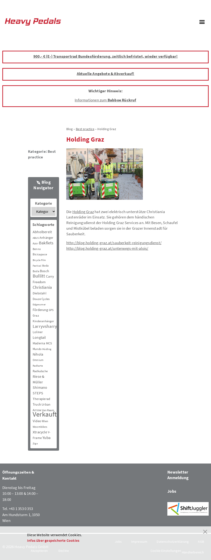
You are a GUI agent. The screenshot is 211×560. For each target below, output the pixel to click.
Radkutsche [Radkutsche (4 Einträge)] (40, 371)
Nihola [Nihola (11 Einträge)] (38, 354)
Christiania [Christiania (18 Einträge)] (42, 287)
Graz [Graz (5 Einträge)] (36, 315)
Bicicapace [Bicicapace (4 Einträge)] (40, 254)
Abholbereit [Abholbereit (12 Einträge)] (42, 231)
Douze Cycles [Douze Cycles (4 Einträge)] (41, 299)
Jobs (171, 491)
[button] (201, 21)
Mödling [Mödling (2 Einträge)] (46, 349)
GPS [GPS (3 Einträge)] (51, 310)
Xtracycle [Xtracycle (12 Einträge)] (40, 432)
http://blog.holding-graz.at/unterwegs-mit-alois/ (107, 248)
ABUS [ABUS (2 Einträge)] (36, 237)
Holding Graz (83, 211)
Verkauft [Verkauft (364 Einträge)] (45, 414)
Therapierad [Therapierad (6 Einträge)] (41, 399)
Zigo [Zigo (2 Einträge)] (35, 443)
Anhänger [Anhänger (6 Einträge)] (46, 237)
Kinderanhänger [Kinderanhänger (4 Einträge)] (43, 321)
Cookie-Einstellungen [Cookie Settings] (166, 551)
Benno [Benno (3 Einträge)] (37, 249)
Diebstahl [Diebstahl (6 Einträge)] (39, 293)
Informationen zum (105, 100)
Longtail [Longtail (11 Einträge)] (39, 337)
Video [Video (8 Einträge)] (37, 421)
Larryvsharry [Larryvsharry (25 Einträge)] (45, 326)
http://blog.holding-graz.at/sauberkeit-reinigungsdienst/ (114, 242)
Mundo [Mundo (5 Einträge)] (37, 349)
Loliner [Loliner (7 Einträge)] (38, 332)
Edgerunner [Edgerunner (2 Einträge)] (39, 304)
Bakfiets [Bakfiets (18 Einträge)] (46, 243)
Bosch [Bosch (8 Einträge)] (44, 271)
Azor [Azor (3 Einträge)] (35, 243)
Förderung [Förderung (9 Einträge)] (40, 309)
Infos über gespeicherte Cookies (53, 540)
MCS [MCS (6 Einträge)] (49, 343)
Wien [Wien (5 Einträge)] (45, 421)
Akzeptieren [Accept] (39, 551)
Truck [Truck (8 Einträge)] (37, 404)
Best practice (42, 154)
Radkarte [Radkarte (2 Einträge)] (38, 365)
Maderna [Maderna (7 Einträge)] (39, 343)
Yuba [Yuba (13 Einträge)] (46, 437)
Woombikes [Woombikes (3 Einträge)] (40, 426)
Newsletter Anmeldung (178, 474)
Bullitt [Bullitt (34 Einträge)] (39, 276)
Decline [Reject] (63, 551)
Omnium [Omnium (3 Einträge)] (38, 360)
